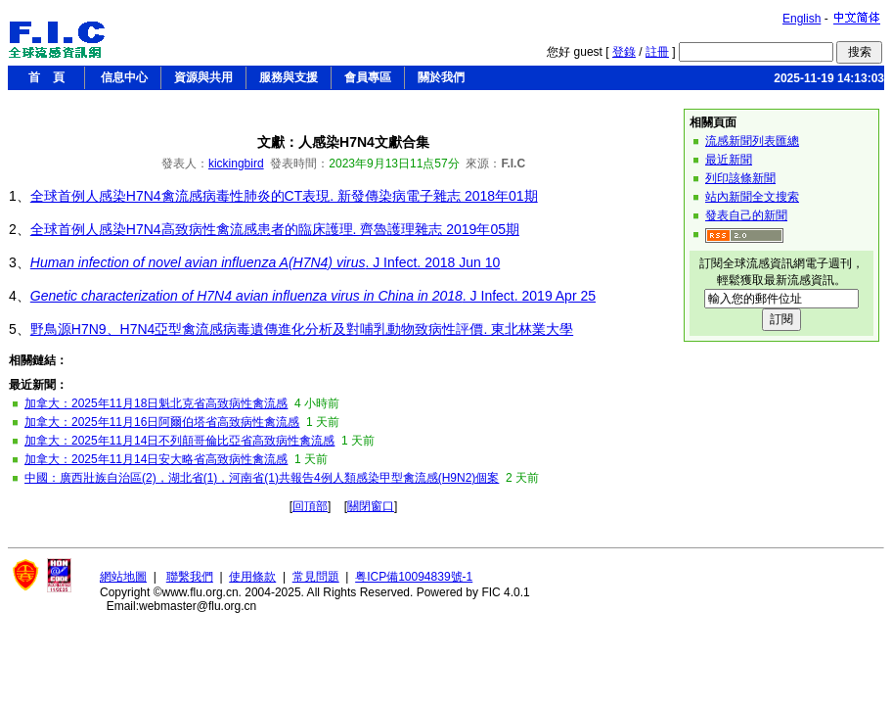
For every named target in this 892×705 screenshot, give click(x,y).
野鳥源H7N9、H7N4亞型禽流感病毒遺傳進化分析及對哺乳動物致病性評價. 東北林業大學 (301, 329)
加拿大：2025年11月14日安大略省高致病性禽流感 (156, 459)
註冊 (657, 52)
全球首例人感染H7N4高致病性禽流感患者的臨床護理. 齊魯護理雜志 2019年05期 (274, 229)
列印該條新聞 (740, 178)
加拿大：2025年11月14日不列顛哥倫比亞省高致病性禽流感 (179, 440)
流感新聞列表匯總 (752, 141)
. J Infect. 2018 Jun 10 (265, 262)
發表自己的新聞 (746, 215)
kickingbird (236, 163)
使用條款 (252, 577)
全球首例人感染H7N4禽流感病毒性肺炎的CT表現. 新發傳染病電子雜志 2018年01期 (284, 196)
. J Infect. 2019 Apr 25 (313, 296)
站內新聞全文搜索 (752, 197)
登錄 (624, 52)
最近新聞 (728, 159)
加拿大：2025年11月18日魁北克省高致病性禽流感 (156, 403)
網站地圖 (123, 577)
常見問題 (315, 577)
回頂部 (310, 506)
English (801, 18)
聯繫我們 (189, 577)
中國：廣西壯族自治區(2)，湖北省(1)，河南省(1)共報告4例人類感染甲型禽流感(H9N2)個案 (261, 478)
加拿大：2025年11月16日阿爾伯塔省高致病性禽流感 (161, 422)
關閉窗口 (370, 506)
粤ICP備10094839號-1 (413, 577)
